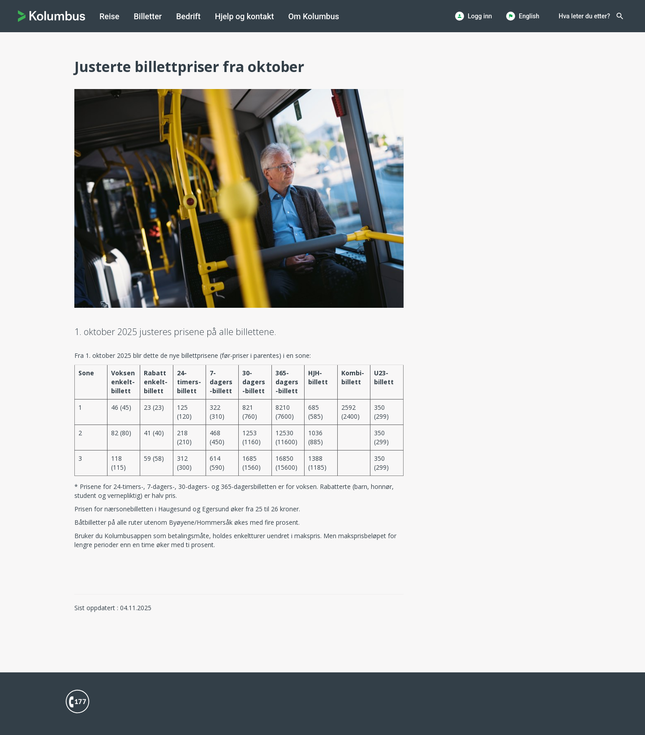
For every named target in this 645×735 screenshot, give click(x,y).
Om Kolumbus (313, 16)
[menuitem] (109, 16)
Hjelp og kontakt (244, 16)
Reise (109, 16)
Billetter (147, 16)
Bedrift (188, 16)
